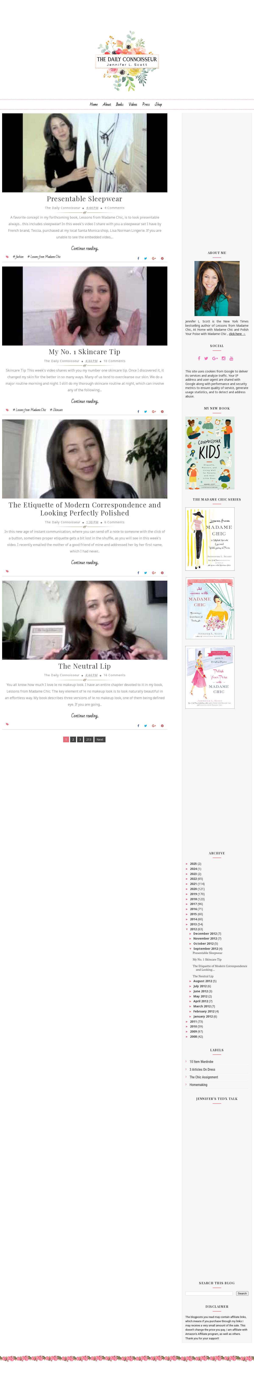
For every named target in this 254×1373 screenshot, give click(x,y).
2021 (194, 886)
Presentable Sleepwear (81, 201)
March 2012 (202, 1008)
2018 (194, 901)
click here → (237, 336)
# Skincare (56, 414)
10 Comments (111, 364)
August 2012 (203, 983)
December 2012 (205, 935)
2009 (194, 1033)
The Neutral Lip (81, 671)
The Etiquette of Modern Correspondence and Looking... (220, 969)
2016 (194, 911)
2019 (194, 896)
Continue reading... (81, 251)
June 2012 (201, 993)
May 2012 (200, 998)
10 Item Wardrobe (201, 1064)
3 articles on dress (202, 1071)
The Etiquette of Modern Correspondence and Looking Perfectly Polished (81, 513)
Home (94, 106)
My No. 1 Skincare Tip (82, 355)
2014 (194, 921)
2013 (194, 926)
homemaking (198, 1087)
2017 (194, 906)
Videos (133, 106)
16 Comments (111, 680)
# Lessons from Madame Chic (44, 260)
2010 (194, 1028)
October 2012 (203, 945)
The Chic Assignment (204, 1079)
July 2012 (200, 988)
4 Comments (111, 211)
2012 (194, 931)
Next (96, 745)
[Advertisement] (216, 181)
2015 (194, 916)
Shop (158, 106)
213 (85, 745)
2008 (194, 1038)
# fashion (18, 260)
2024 (194, 871)
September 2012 (206, 950)
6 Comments (111, 526)
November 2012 (205, 940)
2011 (194, 1023)
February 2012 (204, 1013)
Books (120, 106)
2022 (194, 881)
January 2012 (203, 1018)
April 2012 (201, 1003)
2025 (194, 866)
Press (146, 106)
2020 (194, 891)
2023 (194, 876)
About (107, 106)
